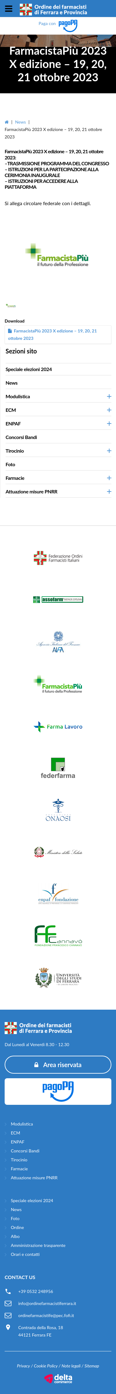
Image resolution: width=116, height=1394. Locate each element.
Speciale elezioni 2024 (29, 369)
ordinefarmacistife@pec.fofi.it (46, 1315)
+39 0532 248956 (35, 1291)
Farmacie (19, 1168)
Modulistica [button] (18, 396)
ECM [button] (11, 410)
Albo (15, 1236)
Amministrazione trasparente (38, 1245)
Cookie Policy (46, 1365)
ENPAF (17, 1141)
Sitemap (91, 1365)
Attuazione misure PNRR (34, 1177)
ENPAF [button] (13, 423)
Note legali (71, 1365)
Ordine (17, 1227)
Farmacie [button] (15, 478)
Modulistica (22, 1123)
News (20, 122)
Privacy (23, 1365)
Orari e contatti (25, 1254)
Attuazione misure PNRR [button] (31, 491)
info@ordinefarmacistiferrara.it (47, 1303)
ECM (15, 1132)
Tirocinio (19, 1159)
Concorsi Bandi (21, 437)
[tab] (58, 369)
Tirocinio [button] (15, 451)
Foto (10, 464)
